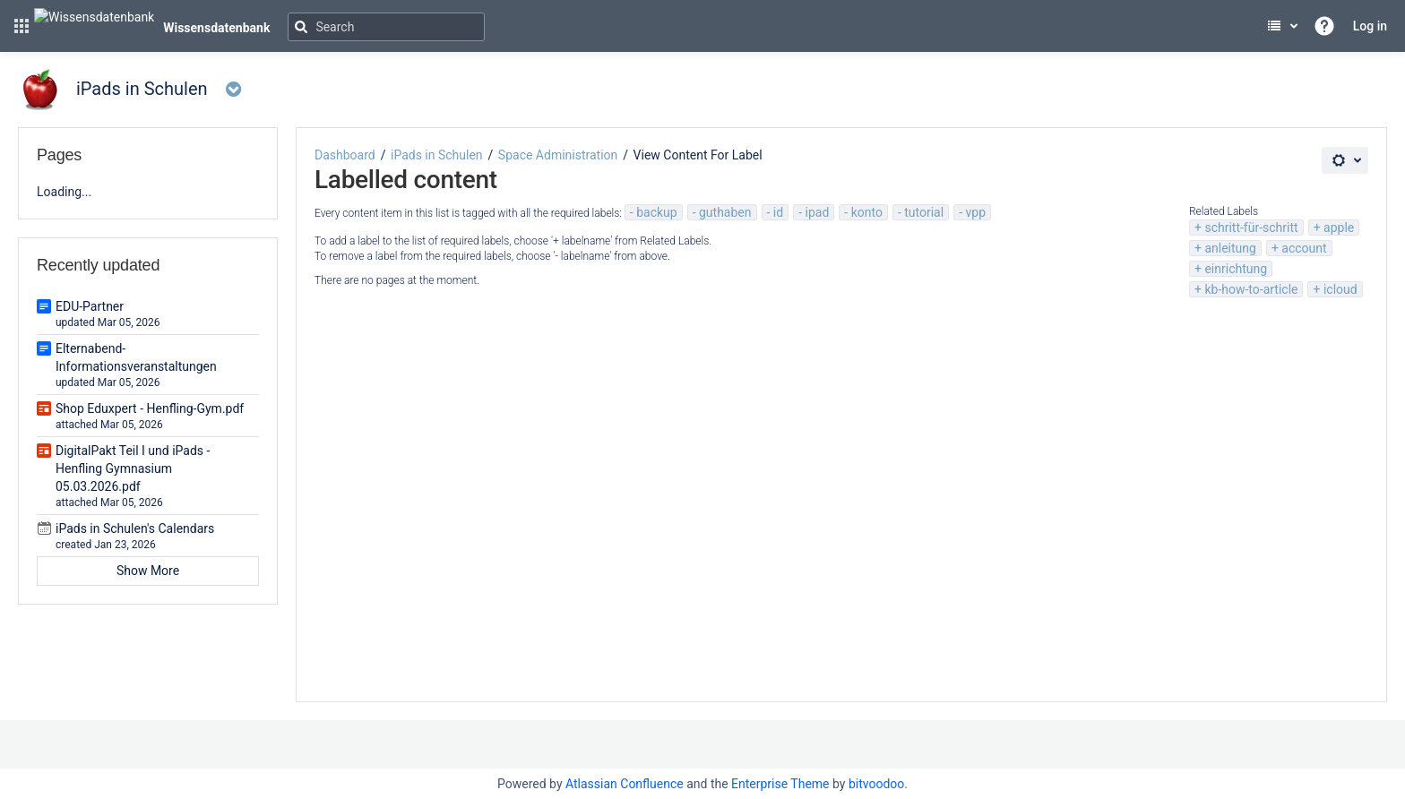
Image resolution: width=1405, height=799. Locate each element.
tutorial (924, 212)
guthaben (725, 212)
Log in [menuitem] (1370, 26)
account (1303, 248)
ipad (818, 212)
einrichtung (1235, 269)
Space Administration (557, 155)
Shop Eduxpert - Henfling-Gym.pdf (150, 408)
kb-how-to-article (1250, 289)
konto (867, 212)
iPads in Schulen (437, 155)
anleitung (1229, 248)
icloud (1340, 289)
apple (1338, 227)
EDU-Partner (90, 306)
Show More (147, 570)
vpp (975, 212)
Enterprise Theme (780, 784)
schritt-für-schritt (1250, 227)
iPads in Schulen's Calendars (135, 528)
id (778, 212)
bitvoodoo (876, 784)
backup (656, 212)
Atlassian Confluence (624, 784)
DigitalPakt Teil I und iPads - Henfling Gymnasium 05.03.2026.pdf (133, 468)
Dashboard (345, 155)
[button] (21, 26)
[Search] (386, 27)
